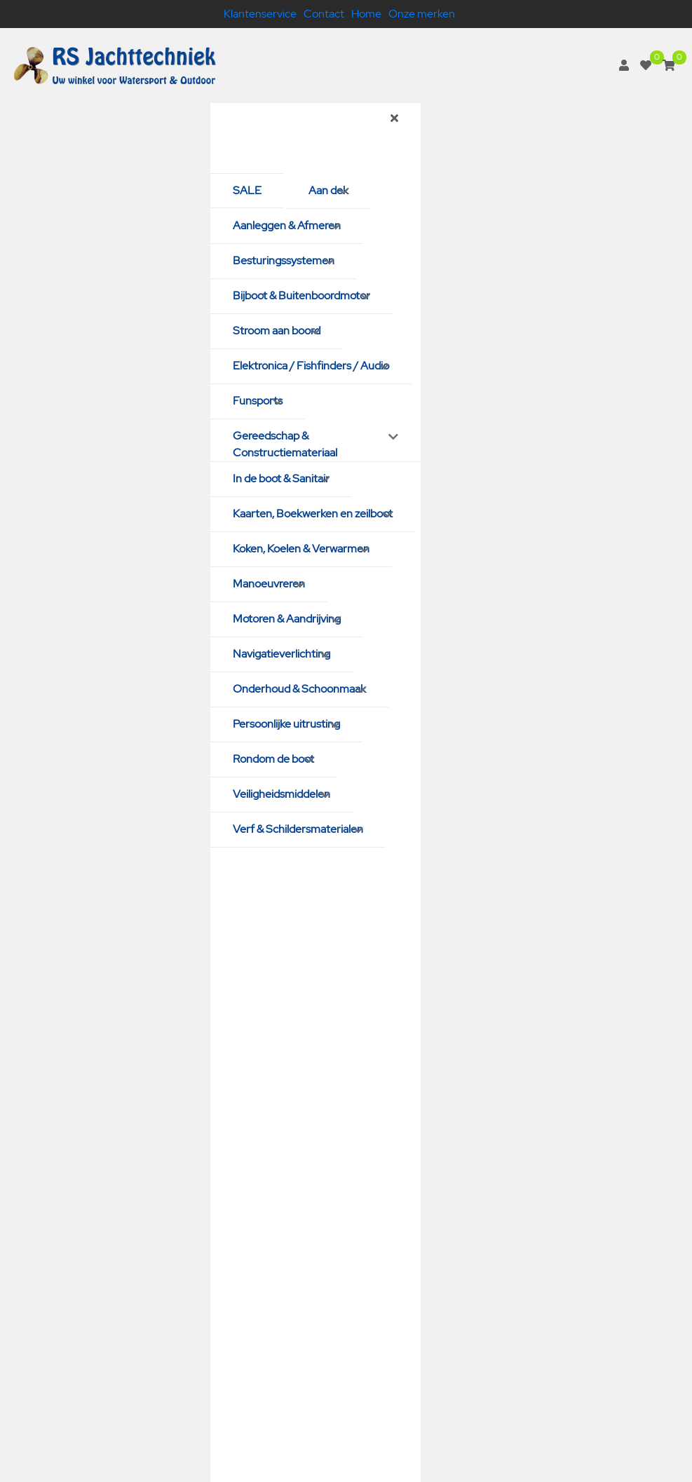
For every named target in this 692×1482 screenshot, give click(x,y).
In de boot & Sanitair (281, 478)
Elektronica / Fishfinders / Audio (311, 365)
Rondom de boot (273, 759)
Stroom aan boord (276, 330)
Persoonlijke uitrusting (286, 723)
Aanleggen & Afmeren (287, 225)
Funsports (258, 400)
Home (366, 13)
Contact (324, 13)
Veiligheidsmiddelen (281, 794)
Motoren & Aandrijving (287, 618)
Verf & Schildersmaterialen (298, 829)
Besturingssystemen (283, 260)
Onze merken (421, 13)
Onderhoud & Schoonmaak (299, 688)
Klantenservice (260, 13)
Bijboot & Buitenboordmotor (301, 295)
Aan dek (328, 190)
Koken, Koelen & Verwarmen (301, 548)
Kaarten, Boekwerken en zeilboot (313, 513)
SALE (247, 190)
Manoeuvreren (269, 583)
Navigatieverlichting (281, 653)
